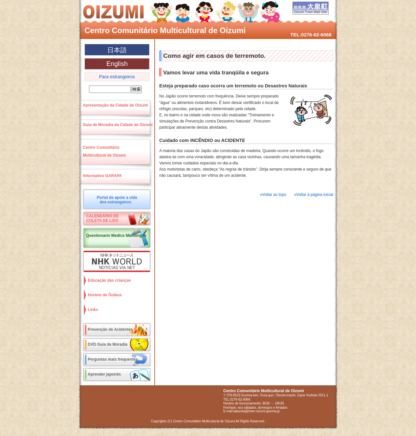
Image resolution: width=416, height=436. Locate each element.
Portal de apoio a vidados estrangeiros (117, 199)
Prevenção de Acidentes (110, 329)
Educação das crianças (109, 280)
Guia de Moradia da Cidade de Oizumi (118, 124)
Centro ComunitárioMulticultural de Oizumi (104, 151)
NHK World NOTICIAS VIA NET (115, 261)
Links (93, 309)
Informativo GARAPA (102, 175)
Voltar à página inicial (314, 194)
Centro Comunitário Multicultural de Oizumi (165, 30)
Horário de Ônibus (105, 295)
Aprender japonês (104, 374)
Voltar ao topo (274, 194)
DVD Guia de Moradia (107, 344)
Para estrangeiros (117, 76)
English (117, 63)
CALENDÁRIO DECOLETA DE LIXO (102, 218)
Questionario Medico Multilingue (116, 235)
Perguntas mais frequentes (113, 359)
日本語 (117, 50)
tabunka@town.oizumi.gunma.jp (256, 411)
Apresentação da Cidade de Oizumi (115, 105)
